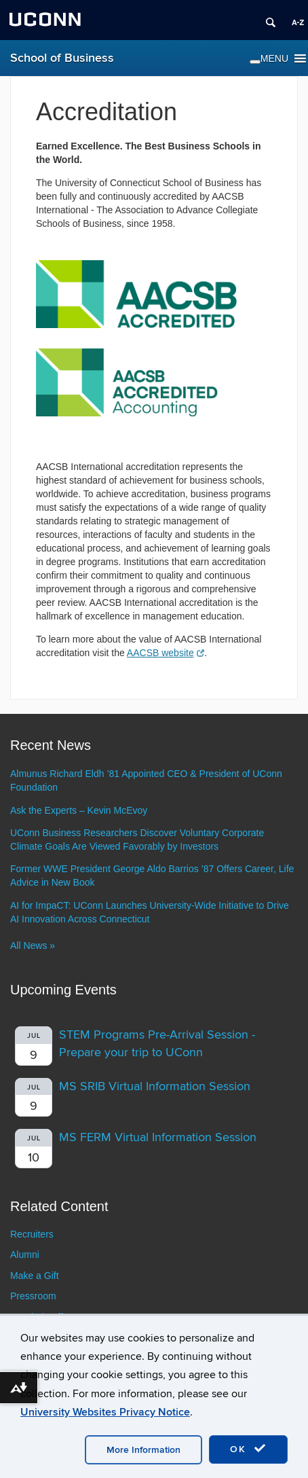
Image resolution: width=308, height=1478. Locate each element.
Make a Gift (34, 1275)
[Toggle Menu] (255, 62)
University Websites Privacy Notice (105, 1412)
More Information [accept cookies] (143, 1450)
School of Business (62, 58)
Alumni (24, 1254)
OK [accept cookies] (248, 1449)
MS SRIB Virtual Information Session (154, 1086)
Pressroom (33, 1296)
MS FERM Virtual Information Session (157, 1137)
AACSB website (165, 652)
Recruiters (32, 1234)
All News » (32, 945)
